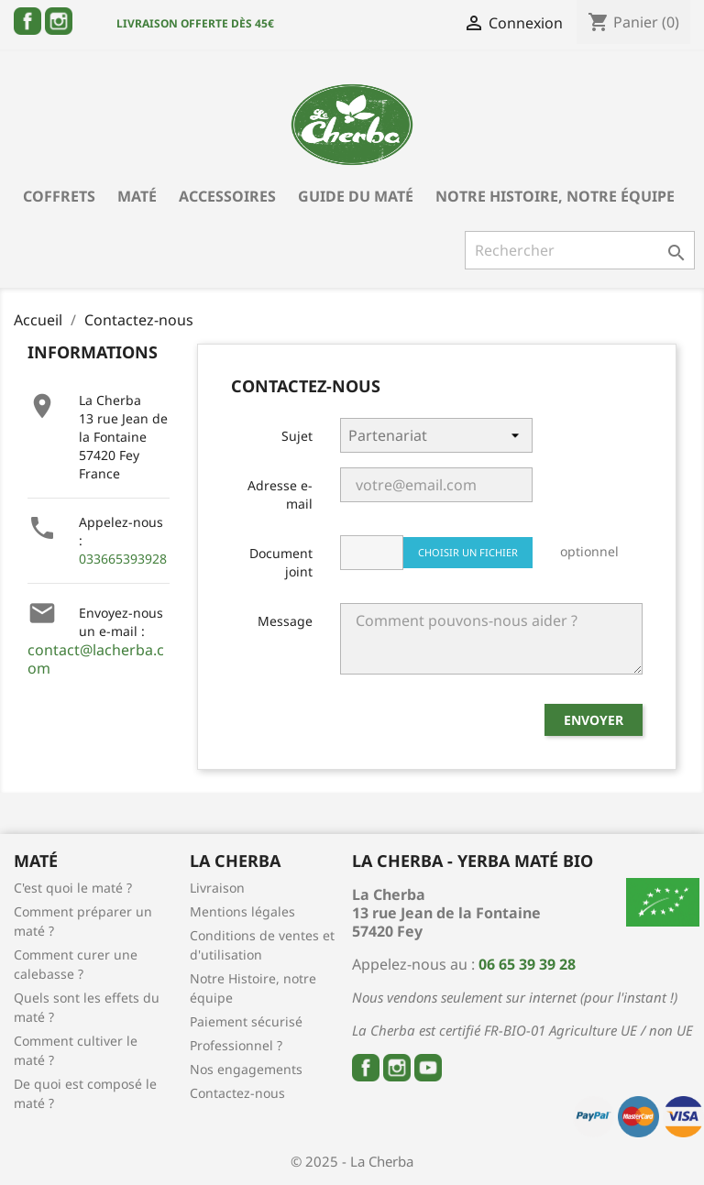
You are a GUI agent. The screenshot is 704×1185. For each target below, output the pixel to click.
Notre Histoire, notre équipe (555, 196)
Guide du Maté (355, 196)
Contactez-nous (237, 1093)
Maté (137, 196)
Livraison (217, 887)
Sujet (297, 435)
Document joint (281, 562)
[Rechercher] (580, 250)
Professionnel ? (236, 1045)
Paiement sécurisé (246, 1021)
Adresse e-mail (280, 494)
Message (285, 621)
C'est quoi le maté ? (73, 887)
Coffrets (59, 196)
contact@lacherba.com (96, 659)
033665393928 (123, 558)
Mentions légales (242, 911)
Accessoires (227, 196)
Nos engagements (246, 1069)
